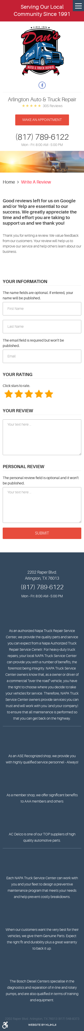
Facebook (42, 85)
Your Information (25, 281)
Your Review (18, 410)
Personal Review (23, 466)
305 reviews (52, 106)
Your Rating (17, 374)
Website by (42, 1025)
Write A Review (36, 182)
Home (9, 182)
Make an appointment (42, 120)
